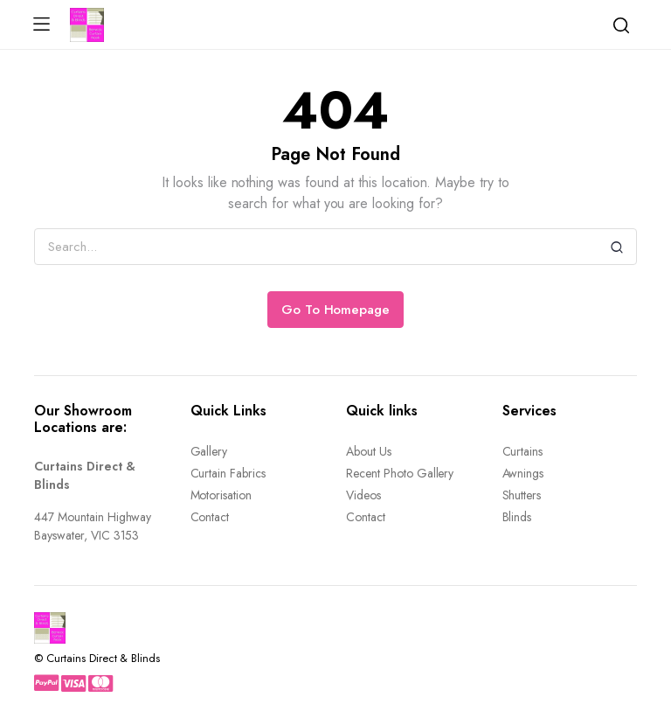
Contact (210, 517)
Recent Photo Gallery (399, 473)
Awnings (523, 473)
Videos (363, 495)
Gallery (209, 451)
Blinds (517, 517)
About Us (368, 451)
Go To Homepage (336, 309)
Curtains (522, 451)
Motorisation (221, 495)
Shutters (522, 495)
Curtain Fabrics (228, 473)
